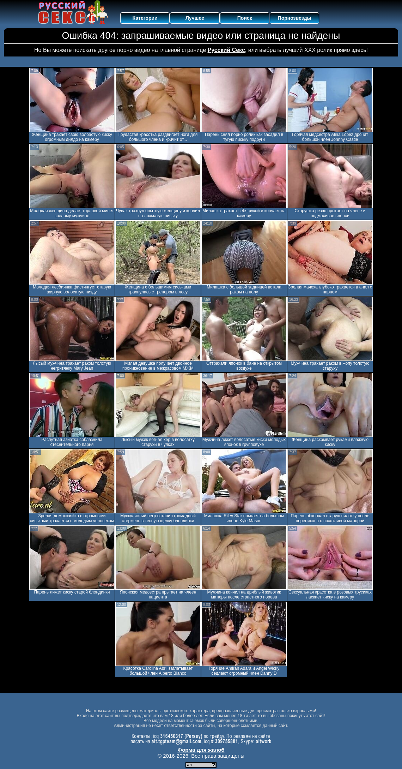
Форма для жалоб (200, 750)
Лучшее (194, 18)
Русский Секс (226, 50)
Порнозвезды (294, 18)
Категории (145, 18)
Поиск (244, 18)
